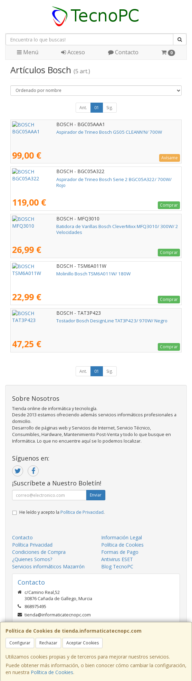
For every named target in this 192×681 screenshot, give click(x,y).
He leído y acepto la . (62, 512)
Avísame (169, 158)
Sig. (109, 108)
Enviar (96, 495)
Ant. (83, 108)
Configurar (19, 643)
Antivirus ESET (117, 559)
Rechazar (48, 643)
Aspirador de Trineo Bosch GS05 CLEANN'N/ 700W (65, 132)
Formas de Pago (119, 552)
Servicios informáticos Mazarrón (48, 566)
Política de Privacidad (82, 512)
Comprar (169, 205)
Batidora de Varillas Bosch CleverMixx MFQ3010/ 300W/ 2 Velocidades (86, 226)
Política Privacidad (32, 544)
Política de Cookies (52, 672)
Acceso (73, 52)
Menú (27, 52)
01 (96, 108)
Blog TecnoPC (117, 566)
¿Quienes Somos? (32, 559)
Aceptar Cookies (82, 643)
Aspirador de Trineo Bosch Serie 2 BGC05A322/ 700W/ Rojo (75, 179)
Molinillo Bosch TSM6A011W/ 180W (49, 274)
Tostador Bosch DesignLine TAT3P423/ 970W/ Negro (67, 321)
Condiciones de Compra (39, 552)
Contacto (123, 52)
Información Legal (121, 537)
